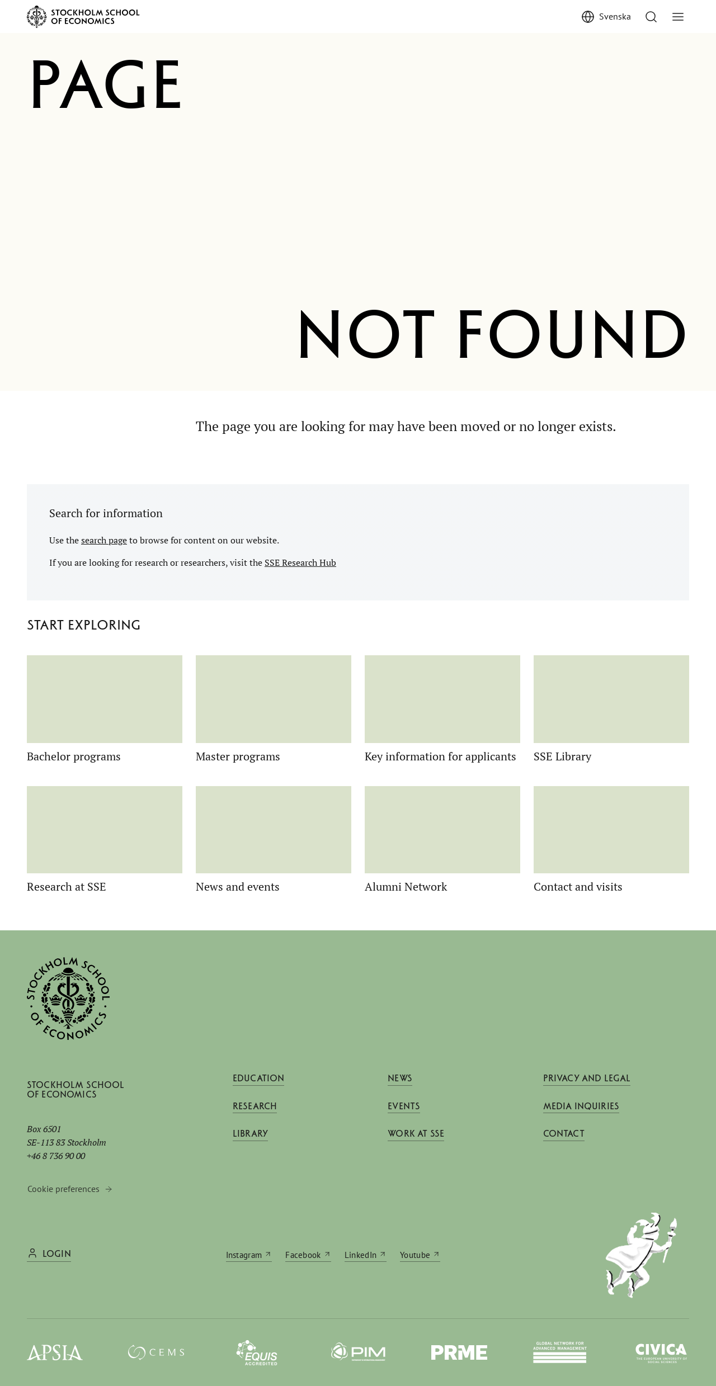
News (400, 1079)
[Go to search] (651, 17)
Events (404, 1109)
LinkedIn (360, 1254)
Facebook (303, 1254)
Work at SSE (416, 1140)
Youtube (415, 1254)
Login (57, 1254)
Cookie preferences (63, 1188)
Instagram (244, 1254)
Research (255, 1109)
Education (258, 1079)
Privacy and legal (587, 1079)
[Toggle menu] (678, 17)
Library (250, 1140)
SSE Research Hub (300, 562)
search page (104, 540)
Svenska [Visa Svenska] (615, 16)
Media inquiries (581, 1109)
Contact (564, 1140)
